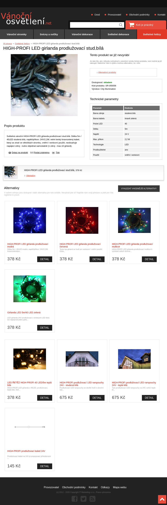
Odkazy (105, 487)
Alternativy (30, 175)
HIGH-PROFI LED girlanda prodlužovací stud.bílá (49, 170)
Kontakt (161, 14)
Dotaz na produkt (20, 152)
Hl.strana (7, 43)
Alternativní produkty (107, 72)
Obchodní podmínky (139, 14)
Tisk (58, 152)
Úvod (97, 14)
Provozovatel (114, 14)
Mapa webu (120, 487)
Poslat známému (42, 152)
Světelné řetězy (22, 43)
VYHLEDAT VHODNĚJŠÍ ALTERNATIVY (139, 188)
